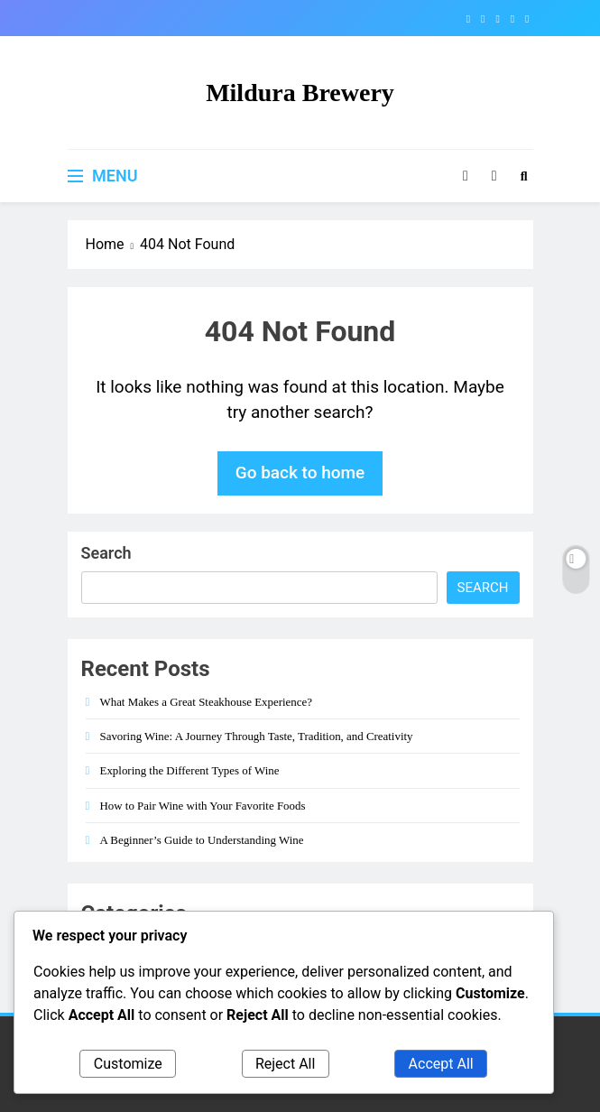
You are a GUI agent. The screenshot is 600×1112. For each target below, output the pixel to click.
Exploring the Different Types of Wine (190, 770)
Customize (128, 1063)
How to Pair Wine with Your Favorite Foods (203, 805)
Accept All (441, 1063)
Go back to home (300, 472)
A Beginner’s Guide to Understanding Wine (202, 840)
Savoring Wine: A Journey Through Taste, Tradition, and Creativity (256, 736)
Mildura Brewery (300, 93)
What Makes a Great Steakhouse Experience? (206, 702)
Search (106, 552)
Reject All (285, 1063)
